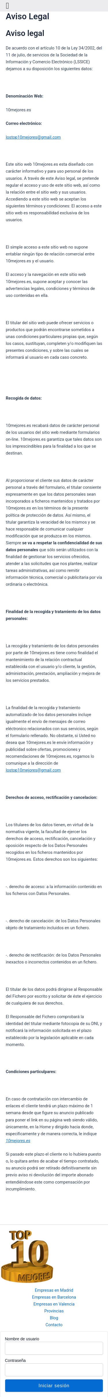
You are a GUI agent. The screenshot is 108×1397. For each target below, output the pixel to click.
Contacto (54, 1324)
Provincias (54, 1311)
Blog (54, 1317)
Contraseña (15, 1360)
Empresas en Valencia (54, 1304)
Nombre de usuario (22, 1339)
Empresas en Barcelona (54, 1297)
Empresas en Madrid (54, 1290)
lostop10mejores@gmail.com (33, 137)
